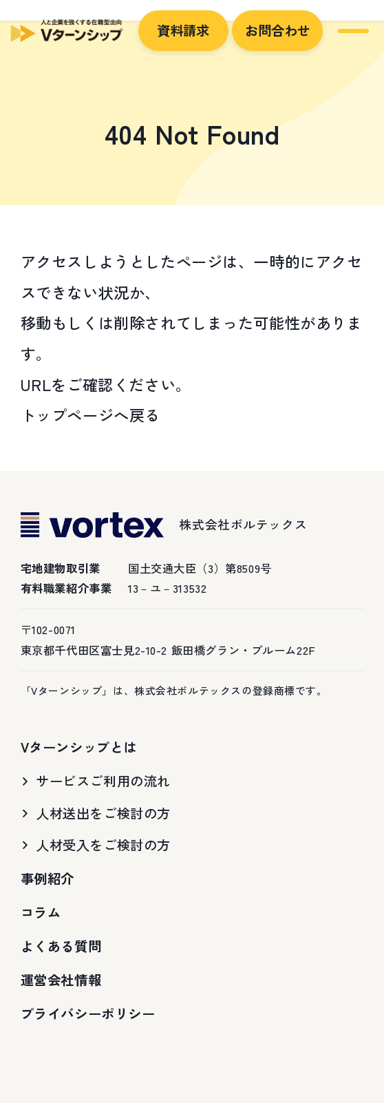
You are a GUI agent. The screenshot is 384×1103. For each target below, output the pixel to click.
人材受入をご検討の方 (103, 844)
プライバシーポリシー (88, 1013)
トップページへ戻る (90, 414)
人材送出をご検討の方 (103, 813)
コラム (41, 912)
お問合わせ (277, 30)
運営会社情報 (61, 979)
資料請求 (183, 30)
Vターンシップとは (79, 747)
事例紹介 (47, 878)
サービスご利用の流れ (103, 780)
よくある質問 (61, 946)
